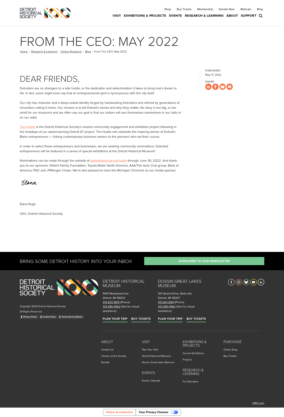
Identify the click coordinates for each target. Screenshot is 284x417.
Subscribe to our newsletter (204, 261)
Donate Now (227, 9)
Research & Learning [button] (204, 15)
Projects (187, 359)
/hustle (122, 160)
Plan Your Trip (115, 319)
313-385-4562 (111, 306)
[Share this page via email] (229, 87)
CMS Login (258, 403)
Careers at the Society (113, 356)
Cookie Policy (49, 317)
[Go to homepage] (59, 291)
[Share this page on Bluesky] (222, 87)
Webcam (245, 9)
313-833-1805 (111, 302)
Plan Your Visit (150, 349)
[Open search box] (261, 15)
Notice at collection (119, 412)
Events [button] (175, 15)
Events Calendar (151, 380)
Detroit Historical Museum (156, 356)
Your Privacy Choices (153, 412)
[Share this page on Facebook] (215, 87)
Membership (205, 9)
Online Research (71, 51)
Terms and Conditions (72, 317)
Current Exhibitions (193, 353)
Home (24, 51)
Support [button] (248, 15)
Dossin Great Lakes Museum (158, 362)
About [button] (232, 15)
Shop (167, 9)
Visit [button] (117, 15)
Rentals (105, 362)
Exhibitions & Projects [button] (145, 15)
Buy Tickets (184, 9)
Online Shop (230, 349)
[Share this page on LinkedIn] (208, 87)
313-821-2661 (166, 302)
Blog (260, 9)
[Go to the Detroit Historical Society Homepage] (47, 13)
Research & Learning (44, 51)
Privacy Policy (30, 317)
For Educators (191, 381)
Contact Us (107, 349)
